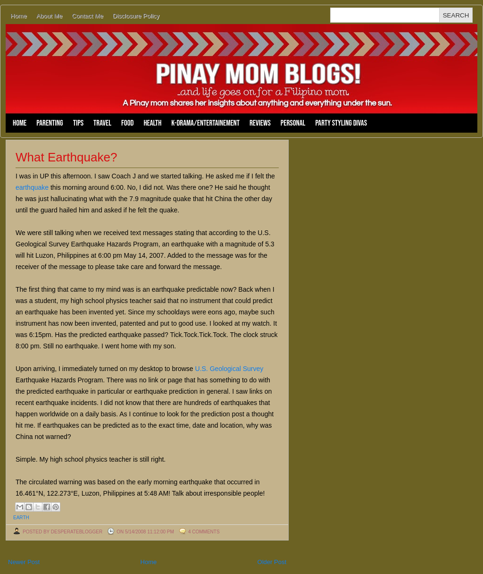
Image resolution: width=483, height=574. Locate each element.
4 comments (204, 531)
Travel (102, 123)
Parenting (49, 123)
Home (18, 15)
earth (21, 517)
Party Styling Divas (341, 123)
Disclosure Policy (136, 15)
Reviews (260, 123)
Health (152, 123)
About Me (49, 15)
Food (127, 123)
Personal (293, 123)
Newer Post (24, 562)
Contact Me (87, 15)
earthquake (32, 187)
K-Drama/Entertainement (205, 123)
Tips (78, 123)
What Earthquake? (66, 157)
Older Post (272, 562)
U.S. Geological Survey (229, 368)
